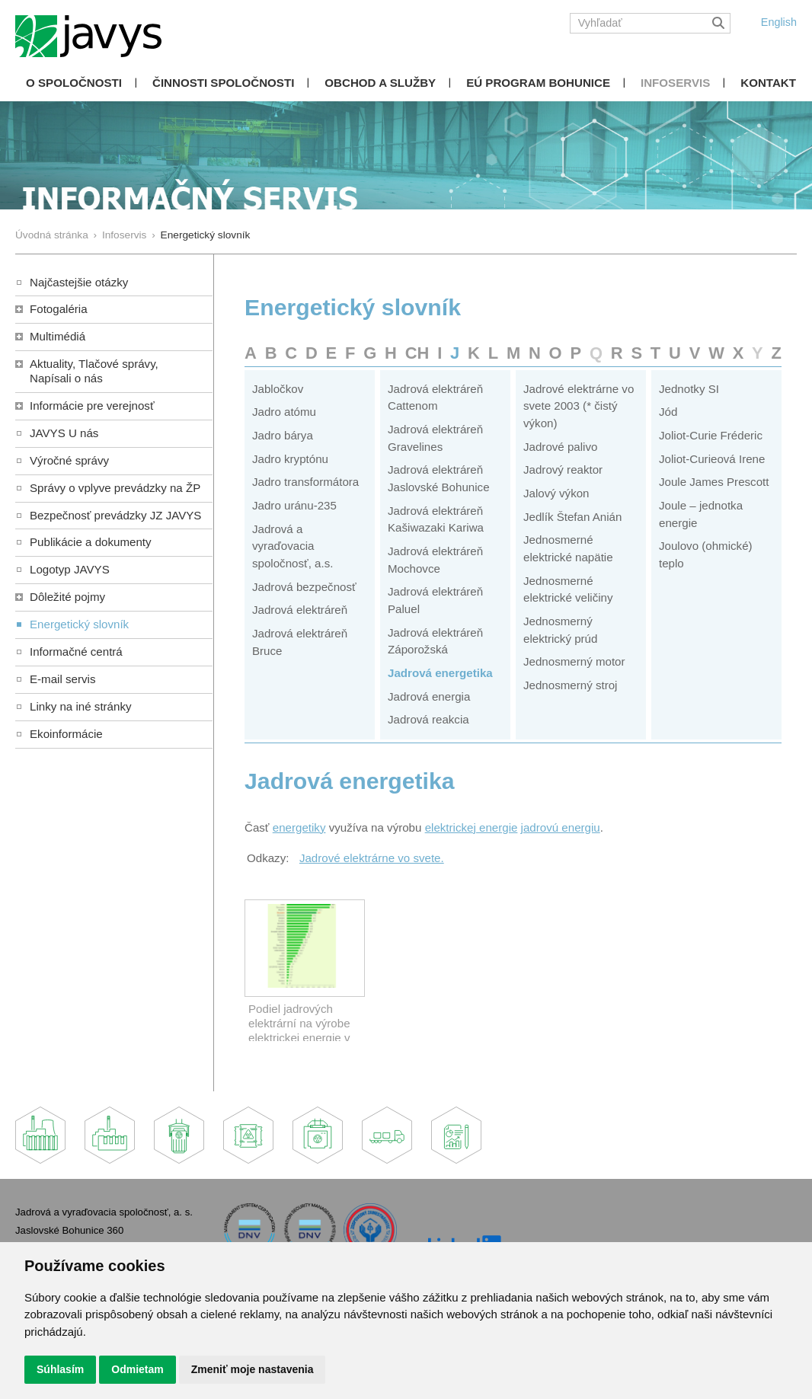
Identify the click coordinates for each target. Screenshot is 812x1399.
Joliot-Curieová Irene (712, 458)
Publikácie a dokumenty (91, 541)
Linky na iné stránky (81, 706)
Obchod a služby (380, 82)
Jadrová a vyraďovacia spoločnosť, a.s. (292, 546)
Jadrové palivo (560, 446)
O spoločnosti (74, 82)
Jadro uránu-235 (294, 505)
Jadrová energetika (440, 672)
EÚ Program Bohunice (538, 82)
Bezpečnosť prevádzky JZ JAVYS (115, 515)
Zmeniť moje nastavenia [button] (252, 1369)
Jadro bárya (282, 435)
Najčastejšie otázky (79, 282)
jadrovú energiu (560, 827)
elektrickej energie (471, 827)
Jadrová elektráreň (299, 609)
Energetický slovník (79, 624)
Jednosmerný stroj (570, 685)
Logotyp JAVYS (70, 569)
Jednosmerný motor (574, 661)
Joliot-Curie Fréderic (710, 435)
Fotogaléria (59, 308)
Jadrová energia (429, 696)
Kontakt (768, 82)
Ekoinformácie (66, 733)
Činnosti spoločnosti (223, 82)
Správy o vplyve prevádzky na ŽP (115, 487)
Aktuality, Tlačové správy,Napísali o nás (94, 371)
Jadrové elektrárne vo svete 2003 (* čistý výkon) (578, 406)
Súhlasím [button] (60, 1369)
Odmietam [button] (137, 1369)
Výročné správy (69, 460)
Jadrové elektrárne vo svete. (371, 857)
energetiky (299, 827)
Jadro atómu (284, 411)
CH (417, 353)
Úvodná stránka (51, 235)
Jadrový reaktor (563, 469)
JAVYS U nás (64, 432)
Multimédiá (57, 336)
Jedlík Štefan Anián (572, 516)
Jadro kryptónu (290, 458)
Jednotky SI (689, 388)
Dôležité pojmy (67, 596)
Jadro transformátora (305, 481)
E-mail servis (62, 678)
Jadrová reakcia (428, 719)
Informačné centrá (76, 651)
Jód (668, 411)
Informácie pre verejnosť (92, 405)
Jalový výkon (556, 493)
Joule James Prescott (714, 481)
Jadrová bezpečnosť (304, 586)
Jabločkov (277, 388)
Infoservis (675, 82)
